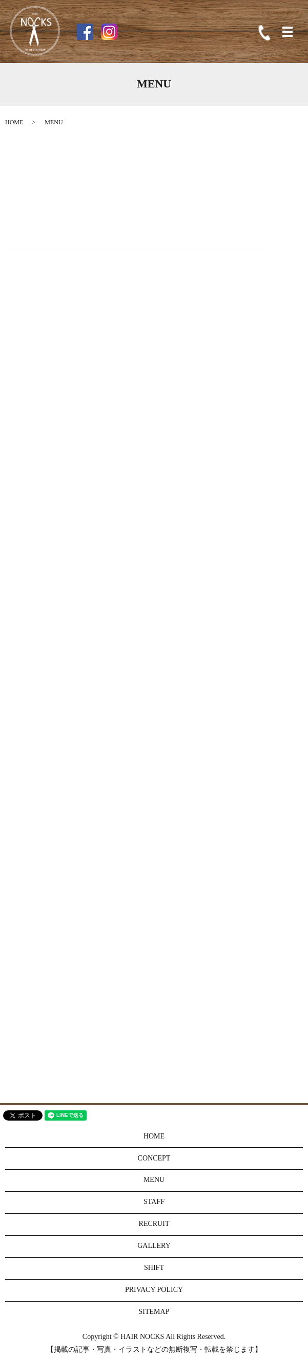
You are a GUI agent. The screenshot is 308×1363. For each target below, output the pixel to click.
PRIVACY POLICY (154, 1289)
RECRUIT (154, 1223)
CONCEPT (154, 1158)
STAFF (154, 1201)
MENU (154, 1179)
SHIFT (154, 1267)
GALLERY (154, 1245)
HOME (14, 122)
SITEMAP (154, 1311)
